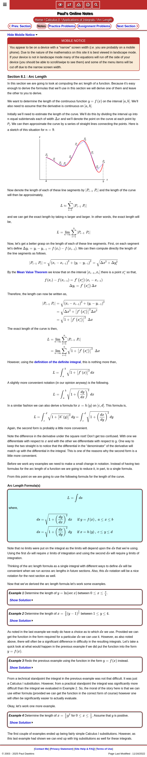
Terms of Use (104, 748)
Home (39, 19)
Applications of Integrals (78, 19)
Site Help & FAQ (84, 748)
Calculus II (53, 19)
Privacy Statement (62, 748)
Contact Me (41, 748)
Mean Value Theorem (32, 272)
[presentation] (95, 101)
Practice (62, 26)
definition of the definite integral (57, 362)
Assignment (94, 26)
